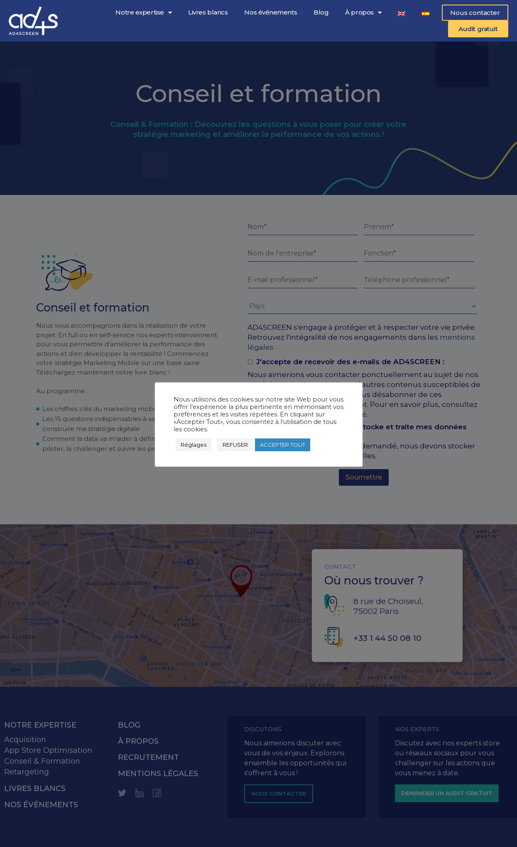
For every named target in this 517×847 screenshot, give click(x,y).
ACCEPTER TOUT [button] (282, 444)
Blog (321, 12)
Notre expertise (143, 12)
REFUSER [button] (235, 444)
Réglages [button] (193, 444)
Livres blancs (208, 12)
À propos (363, 12)
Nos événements (270, 12)
